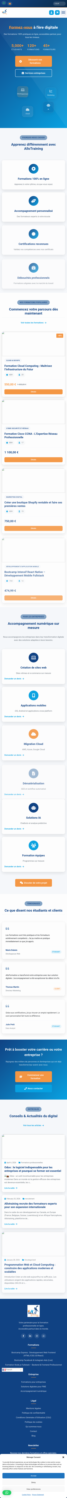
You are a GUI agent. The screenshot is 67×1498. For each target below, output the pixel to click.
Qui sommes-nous (33, 1426)
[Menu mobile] (63, 12)
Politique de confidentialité (33, 1413)
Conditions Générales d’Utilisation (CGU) (33, 1417)
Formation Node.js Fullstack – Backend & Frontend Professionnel (33, 1365)
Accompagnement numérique (33, 1391)
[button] (63, 1457)
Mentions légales (33, 1408)
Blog (34, 1436)
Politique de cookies (33, 1422)
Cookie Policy (26, 1495)
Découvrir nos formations (30, 61)
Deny (33, 1482)
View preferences (33, 1489)
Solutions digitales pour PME (33, 1386)
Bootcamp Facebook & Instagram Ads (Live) (33, 1360)
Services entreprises (33, 73)
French (7, 1369)
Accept (33, 1476)
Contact (33, 1431)
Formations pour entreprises (33, 1382)
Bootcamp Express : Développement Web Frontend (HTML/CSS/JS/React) (34, 1354)
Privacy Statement (38, 1495)
